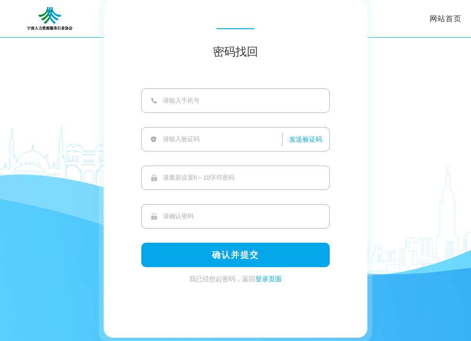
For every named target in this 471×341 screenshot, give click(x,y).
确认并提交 (235, 255)
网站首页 (446, 19)
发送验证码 (305, 139)
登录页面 (268, 279)
